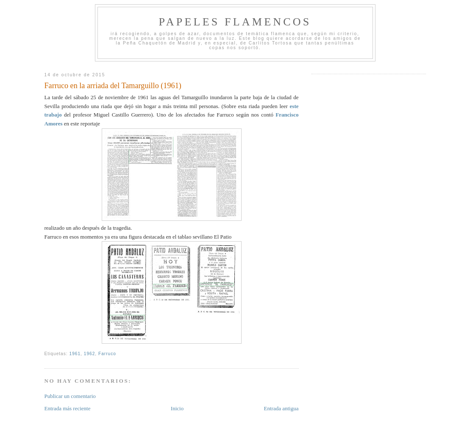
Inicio (177, 408)
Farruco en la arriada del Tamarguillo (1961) (112, 85)
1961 (75, 353)
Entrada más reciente (67, 408)
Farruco (107, 353)
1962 (89, 353)
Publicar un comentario (70, 396)
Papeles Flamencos (235, 22)
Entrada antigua (281, 408)
